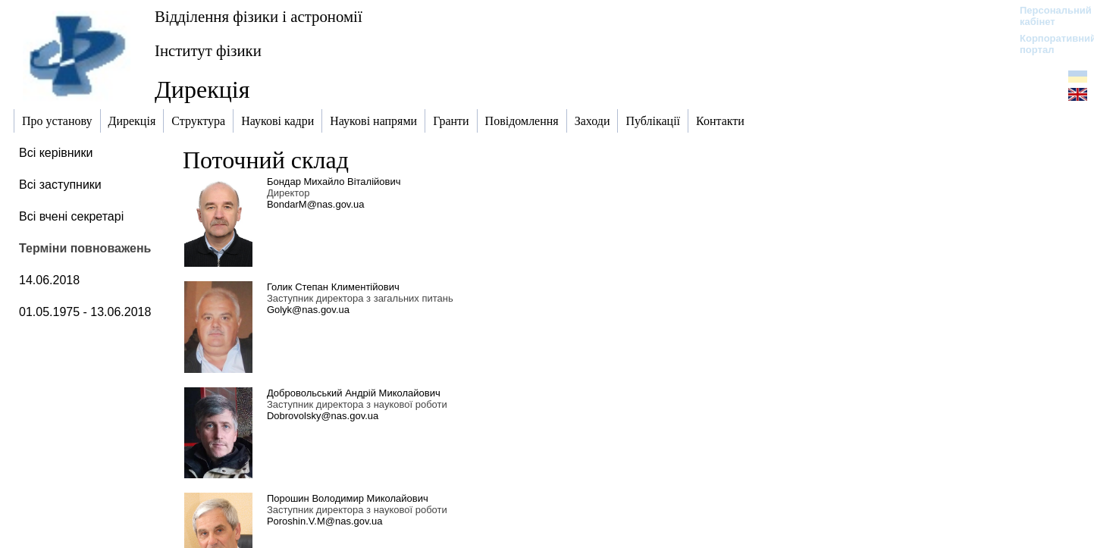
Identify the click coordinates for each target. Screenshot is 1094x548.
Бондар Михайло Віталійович (334, 181)
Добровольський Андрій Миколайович (353, 393)
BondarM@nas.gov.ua (316, 204)
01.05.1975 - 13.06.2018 (85, 311)
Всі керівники (55, 152)
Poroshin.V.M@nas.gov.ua (325, 521)
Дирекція (202, 89)
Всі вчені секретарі (71, 216)
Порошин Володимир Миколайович (347, 498)
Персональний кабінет (1048, 16)
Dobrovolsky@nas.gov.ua (322, 415)
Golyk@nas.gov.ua (308, 309)
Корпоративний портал (1048, 44)
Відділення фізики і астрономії (258, 16)
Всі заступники (60, 184)
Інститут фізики (208, 50)
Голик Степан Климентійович (333, 287)
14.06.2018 (49, 280)
